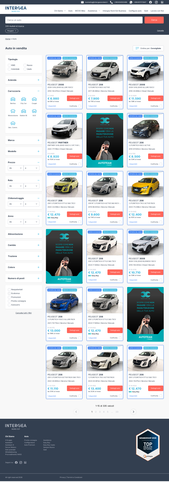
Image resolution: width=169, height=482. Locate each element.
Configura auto (135, 11)
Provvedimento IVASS (13, 455)
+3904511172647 (138, 2)
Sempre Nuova (49, 448)
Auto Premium (29, 446)
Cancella (160, 30)
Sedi (146, 11)
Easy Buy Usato (49, 446)
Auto (70, 11)
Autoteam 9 (9, 446)
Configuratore (29, 443)
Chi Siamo (60, 11)
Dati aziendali (10, 450)
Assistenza (94, 11)
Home (7, 39)
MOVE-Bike (80, 11)
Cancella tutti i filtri (24, 313)
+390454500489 (118, 2)
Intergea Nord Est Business (114, 11)
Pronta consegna (30, 441)
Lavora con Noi (157, 11)
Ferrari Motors (10, 448)
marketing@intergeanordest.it (94, 2)
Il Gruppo (8, 441)
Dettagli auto (74, 98)
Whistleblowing (11, 453)
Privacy (63, 478)
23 (117, 412)
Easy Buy (46, 443)
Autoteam (9, 443)
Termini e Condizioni (74, 478)
